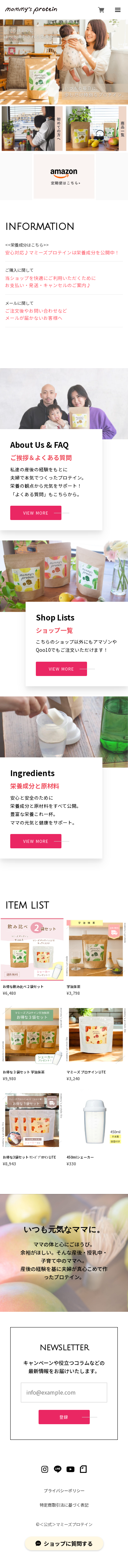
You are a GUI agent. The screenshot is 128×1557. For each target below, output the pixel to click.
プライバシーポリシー (64, 1491)
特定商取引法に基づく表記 (64, 1505)
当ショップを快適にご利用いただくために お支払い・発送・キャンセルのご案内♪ (50, 282)
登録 (63, 1417)
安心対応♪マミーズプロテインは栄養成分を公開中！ (62, 252)
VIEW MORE (35, 513)
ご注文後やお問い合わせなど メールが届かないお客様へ (36, 315)
